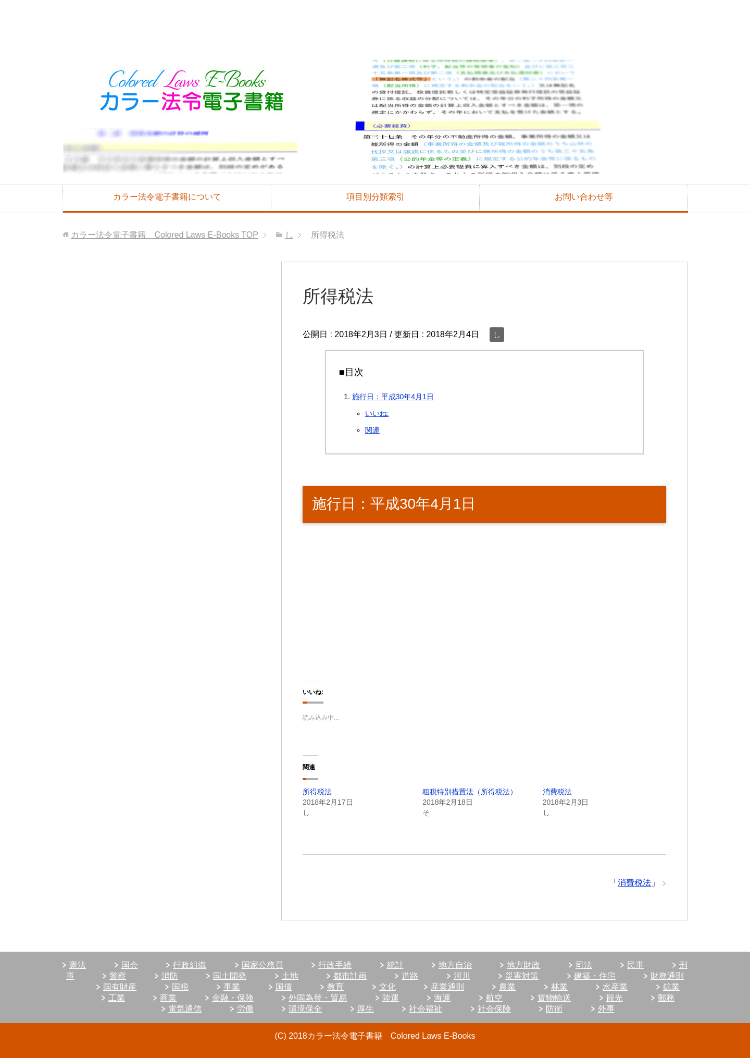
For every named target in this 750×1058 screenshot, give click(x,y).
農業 (507, 986)
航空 (494, 997)
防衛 (554, 1008)
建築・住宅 (595, 975)
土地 (290, 975)
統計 (395, 965)
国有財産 (119, 986)
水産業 (615, 986)
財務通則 (667, 975)
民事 (635, 965)
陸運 (390, 997)
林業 (559, 986)
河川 (462, 975)
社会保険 (494, 1008)
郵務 (666, 997)
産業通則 (447, 986)
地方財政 (523, 965)
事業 (231, 986)
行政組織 (189, 965)
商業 (168, 997)
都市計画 (350, 975)
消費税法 (557, 792)
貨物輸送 (554, 997)
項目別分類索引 (375, 196)
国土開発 (229, 975)
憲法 (77, 965)
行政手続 (335, 965)
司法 (584, 965)
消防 (169, 975)
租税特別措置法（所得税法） (469, 792)
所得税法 (317, 792)
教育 (335, 986)
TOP (164, 234)
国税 (180, 986)
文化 (387, 986)
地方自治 (455, 965)
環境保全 (305, 1008)
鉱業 (671, 986)
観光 (614, 997)
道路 (410, 975)
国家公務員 (262, 965)
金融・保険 (233, 997)
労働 (245, 1008)
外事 (606, 1008)
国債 (284, 986)
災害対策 (522, 975)
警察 (117, 975)
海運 (442, 997)
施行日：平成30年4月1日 (393, 396)
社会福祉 (425, 1008)
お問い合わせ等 (584, 196)
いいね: (377, 413)
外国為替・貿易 (318, 997)
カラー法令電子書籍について (167, 196)
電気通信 (185, 1008)
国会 (129, 965)
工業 (116, 997)
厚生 (365, 1008)
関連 (372, 430)
